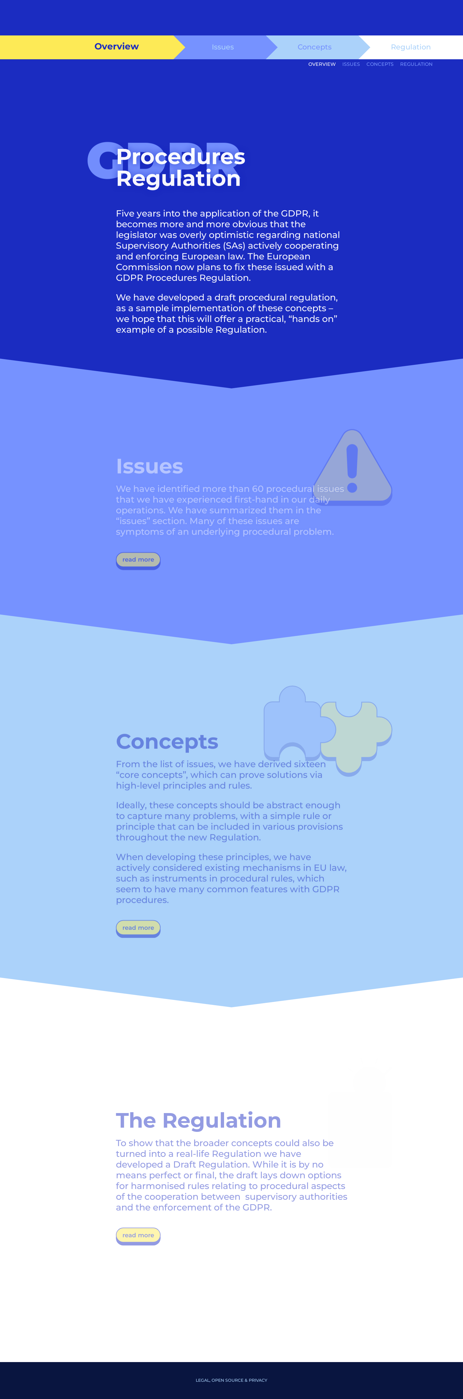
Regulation (411, 47)
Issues (223, 47)
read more (138, 563)
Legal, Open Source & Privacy (231, 1380)
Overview (322, 64)
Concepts (315, 47)
